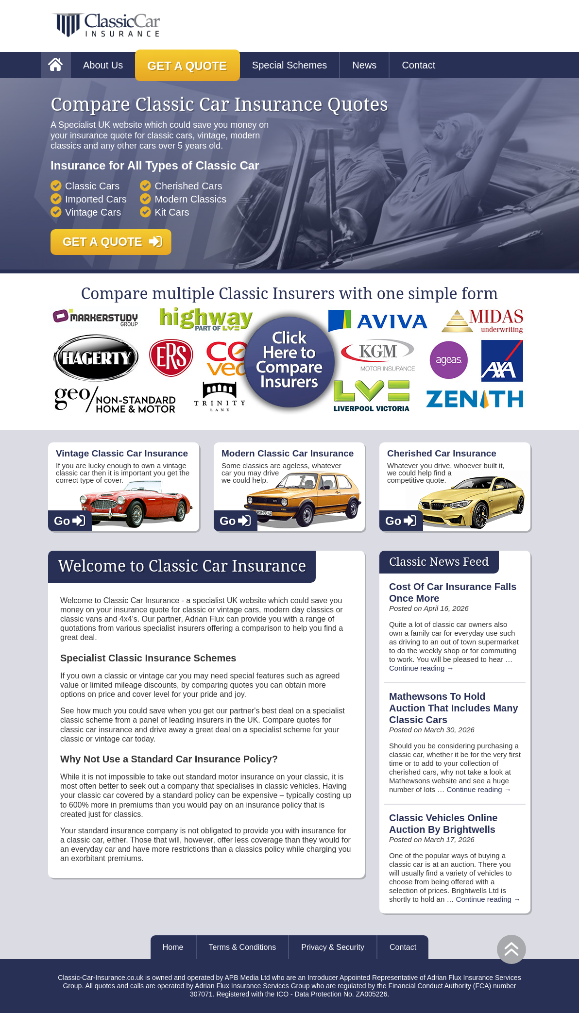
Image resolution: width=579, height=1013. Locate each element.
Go (62, 520)
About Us (103, 65)
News (364, 65)
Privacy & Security (332, 947)
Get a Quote (187, 65)
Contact (418, 65)
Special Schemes (289, 65)
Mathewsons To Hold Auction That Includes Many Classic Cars (453, 708)
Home (173, 947)
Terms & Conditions (242, 947)
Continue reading (421, 668)
